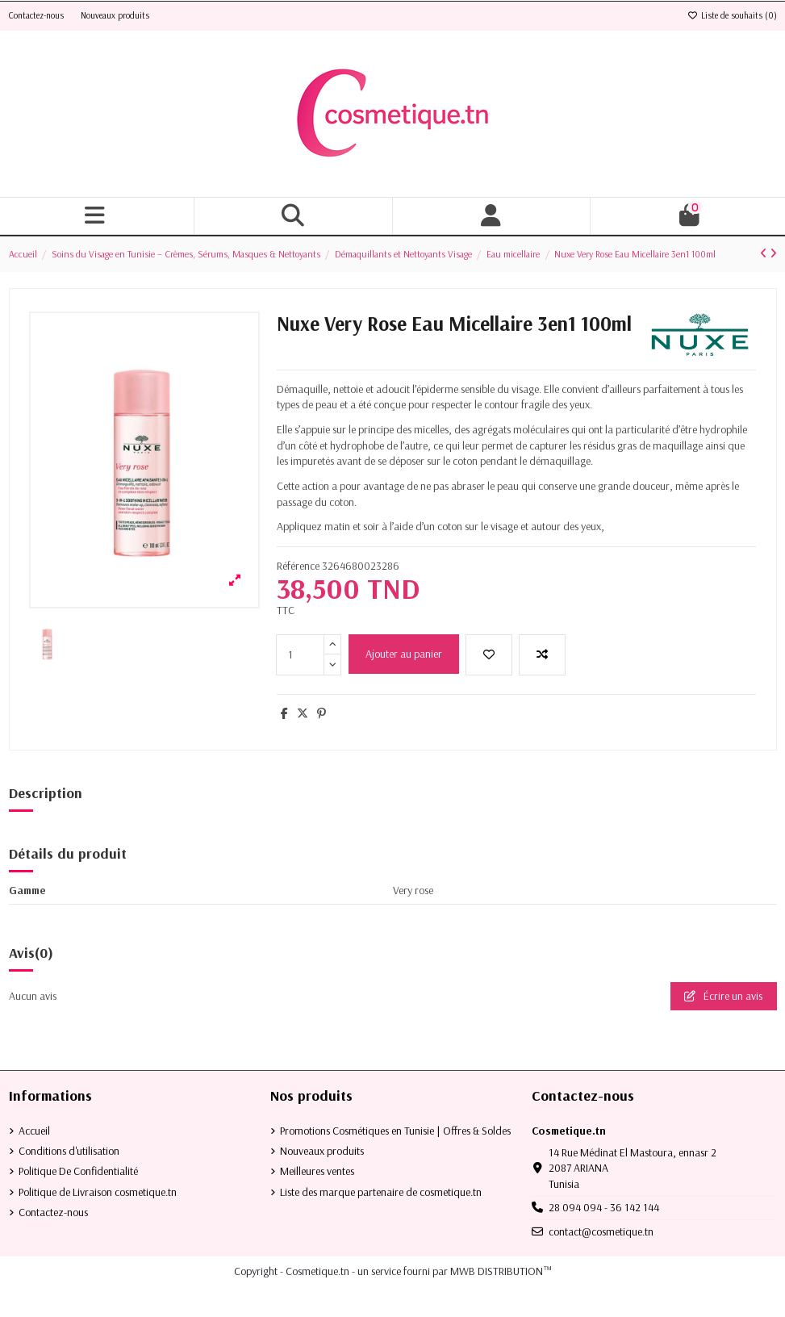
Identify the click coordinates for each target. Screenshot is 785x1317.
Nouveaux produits (115, 15)
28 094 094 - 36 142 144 (604, 1207)
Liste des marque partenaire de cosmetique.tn (381, 1192)
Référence (298, 565)
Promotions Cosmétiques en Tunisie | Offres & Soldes (395, 1130)
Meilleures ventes (317, 1171)
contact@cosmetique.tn (601, 1231)
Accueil (34, 1130)
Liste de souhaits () (732, 15)
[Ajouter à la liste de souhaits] (489, 654)
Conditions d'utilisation (69, 1150)
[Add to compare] (542, 654)
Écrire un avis (723, 996)
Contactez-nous (37, 15)
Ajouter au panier (403, 653)
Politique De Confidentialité (78, 1171)
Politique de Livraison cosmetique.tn (98, 1192)
